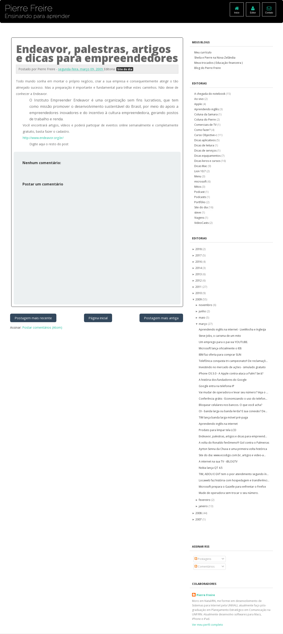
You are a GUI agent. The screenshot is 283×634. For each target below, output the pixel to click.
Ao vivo (199, 99)
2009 (198, 299)
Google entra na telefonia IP (216, 386)
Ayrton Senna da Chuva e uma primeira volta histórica (233, 449)
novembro (206, 305)
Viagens (199, 218)
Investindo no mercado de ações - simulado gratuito (232, 367)
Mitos (198, 187)
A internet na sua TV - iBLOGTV (218, 461)
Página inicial (98, 318)
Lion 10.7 (200, 171)
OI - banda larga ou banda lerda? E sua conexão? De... (233, 411)
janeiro (203, 506)
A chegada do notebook (210, 94)
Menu (198, 176)
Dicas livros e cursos (207, 161)
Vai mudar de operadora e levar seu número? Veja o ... (233, 392)
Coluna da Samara (206, 114)
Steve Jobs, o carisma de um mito (220, 336)
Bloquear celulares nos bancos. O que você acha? (230, 405)
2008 (198, 513)
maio (202, 317)
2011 (198, 287)
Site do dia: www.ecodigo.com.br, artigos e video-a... (232, 455)
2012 (198, 280)
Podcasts (200, 197)
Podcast (199, 192)
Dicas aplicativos (205, 140)
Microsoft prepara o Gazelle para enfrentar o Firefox (232, 487)
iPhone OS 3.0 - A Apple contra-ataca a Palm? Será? (231, 373)
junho (203, 311)
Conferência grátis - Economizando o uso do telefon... (233, 399)
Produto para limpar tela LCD (217, 430)
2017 (198, 255)
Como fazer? (202, 130)
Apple (198, 104)
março (203, 324)
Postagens (203, 559)
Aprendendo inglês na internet (218, 424)
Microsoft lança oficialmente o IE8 (220, 348)
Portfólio (200, 202)
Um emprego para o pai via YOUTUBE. (223, 342)
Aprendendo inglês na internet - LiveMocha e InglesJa (232, 329)
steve (198, 212)
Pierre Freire (206, 595)
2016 (198, 262)
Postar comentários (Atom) (42, 327)
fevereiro (205, 500)
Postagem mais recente (33, 318)
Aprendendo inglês (206, 109)
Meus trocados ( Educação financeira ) (218, 63)
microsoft (200, 181)
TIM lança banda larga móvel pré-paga (223, 417)
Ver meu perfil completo (207, 625)
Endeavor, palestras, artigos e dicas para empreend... (233, 436)
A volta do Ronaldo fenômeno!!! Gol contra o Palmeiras (234, 443)
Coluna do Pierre (205, 119)
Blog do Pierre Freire (207, 68)
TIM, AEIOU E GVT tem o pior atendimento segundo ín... (234, 474)
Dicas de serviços (205, 150)
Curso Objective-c (206, 135)
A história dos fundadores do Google (223, 380)
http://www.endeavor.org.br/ (43, 138)
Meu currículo (203, 52)
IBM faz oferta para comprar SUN (220, 355)
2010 (198, 293)
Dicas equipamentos (207, 156)
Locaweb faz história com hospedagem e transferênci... (234, 480)
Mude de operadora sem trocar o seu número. (229, 493)
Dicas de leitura (204, 145)
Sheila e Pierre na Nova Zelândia (214, 57)
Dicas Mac (201, 166)
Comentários (204, 566)
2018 (198, 249)
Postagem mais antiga (161, 318)
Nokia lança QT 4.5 (211, 468)
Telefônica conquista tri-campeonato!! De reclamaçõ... (233, 361)
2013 (198, 274)
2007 (198, 519)
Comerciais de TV (205, 125)
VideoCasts (201, 223)
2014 (198, 268)
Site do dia (124, 69)
